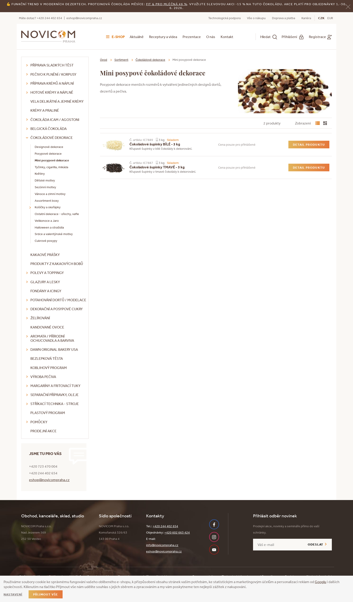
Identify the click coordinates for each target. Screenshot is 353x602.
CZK (321, 18)
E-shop (118, 36)
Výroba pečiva (43, 376)
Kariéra (306, 18)
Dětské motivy (45, 180)
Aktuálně (137, 36)
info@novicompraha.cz (162, 545)
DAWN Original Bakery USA (54, 349)
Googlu (320, 581)
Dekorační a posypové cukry (56, 309)
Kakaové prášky (45, 254)
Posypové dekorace (48, 154)
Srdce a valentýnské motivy (54, 234)
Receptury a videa (163, 36)
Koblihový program (48, 367)
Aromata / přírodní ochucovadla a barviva (52, 338)
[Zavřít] (348, 6)
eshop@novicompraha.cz (84, 18)
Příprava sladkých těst (52, 65)
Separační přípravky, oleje (54, 394)
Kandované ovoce (47, 327)
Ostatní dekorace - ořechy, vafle (57, 214)
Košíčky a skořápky (48, 207)
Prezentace (192, 36)
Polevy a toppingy (47, 272)
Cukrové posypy (46, 241)
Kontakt (227, 36)
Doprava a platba (283, 18)
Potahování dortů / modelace (58, 300)
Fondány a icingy (45, 291)
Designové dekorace (49, 147)
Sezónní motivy (45, 187)
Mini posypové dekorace (52, 160)
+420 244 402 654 (165, 526)
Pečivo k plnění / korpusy (53, 74)
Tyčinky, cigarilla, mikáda (51, 167)
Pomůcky (38, 422)
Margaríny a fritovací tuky (55, 385)
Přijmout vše (45, 594)
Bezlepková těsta (46, 358)
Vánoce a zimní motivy (50, 194)
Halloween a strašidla (49, 227)
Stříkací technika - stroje (54, 403)
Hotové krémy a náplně (51, 92)
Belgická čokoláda (48, 128)
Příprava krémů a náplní (52, 83)
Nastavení (13, 594)
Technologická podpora (224, 18)
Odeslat (315, 544)
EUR (330, 18)
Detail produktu (309, 145)
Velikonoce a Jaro (47, 221)
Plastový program (47, 412)
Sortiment (121, 60)
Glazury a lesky (45, 282)
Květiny (40, 174)
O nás (210, 36)
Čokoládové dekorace (51, 137)
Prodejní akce (43, 431)
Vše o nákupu (256, 18)
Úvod (103, 60)
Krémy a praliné (44, 110)
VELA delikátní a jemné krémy (57, 101)
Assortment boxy (47, 201)
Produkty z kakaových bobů (56, 263)
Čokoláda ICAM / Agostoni (54, 119)
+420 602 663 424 (177, 532)
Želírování (40, 318)
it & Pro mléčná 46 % (167, 4)
